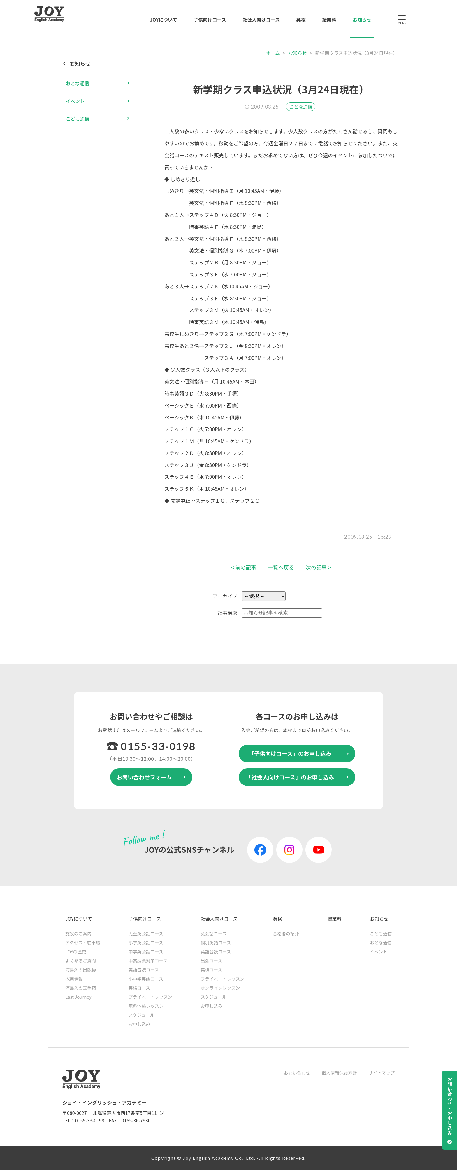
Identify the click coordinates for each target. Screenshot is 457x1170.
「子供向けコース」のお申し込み (290, 753)
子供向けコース (210, 19)
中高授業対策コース (148, 960)
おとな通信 (300, 106)
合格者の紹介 (286, 933)
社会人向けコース (261, 19)
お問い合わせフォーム (144, 777)
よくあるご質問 (80, 960)
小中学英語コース (146, 979)
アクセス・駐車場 (82, 942)
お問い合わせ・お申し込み (449, 1106)
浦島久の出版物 (80, 970)
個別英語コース (216, 942)
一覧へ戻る (281, 567)
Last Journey (78, 997)
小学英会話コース (146, 942)
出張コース (211, 960)
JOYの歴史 (75, 951)
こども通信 (77, 118)
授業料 (329, 19)
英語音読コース (144, 970)
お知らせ (362, 19)
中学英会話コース (146, 951)
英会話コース (213, 933)
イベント (75, 101)
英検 (301, 19)
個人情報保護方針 (339, 1073)
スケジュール (141, 1015)
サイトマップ (381, 1073)
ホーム (273, 52)
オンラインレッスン (220, 988)
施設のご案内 (78, 933)
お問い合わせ (297, 1073)
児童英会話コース (146, 933)
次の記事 (318, 567)
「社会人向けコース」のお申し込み (290, 777)
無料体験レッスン (146, 1006)
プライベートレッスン (150, 997)
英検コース (139, 988)
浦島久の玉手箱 (80, 988)
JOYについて (163, 19)
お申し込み (139, 1024)
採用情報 (74, 979)
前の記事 (243, 567)
